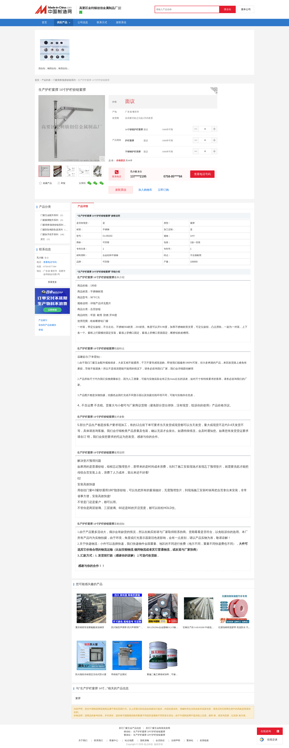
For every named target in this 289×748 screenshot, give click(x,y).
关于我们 (83, 740)
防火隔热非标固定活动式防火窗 (90, 674)
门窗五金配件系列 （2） (52, 215)
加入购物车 (145, 189)
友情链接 (204, 740)
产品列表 (46, 80)
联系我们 (98, 740)
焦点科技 (148, 744)
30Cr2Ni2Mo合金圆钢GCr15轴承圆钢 (164, 627)
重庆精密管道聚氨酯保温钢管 (89, 627)
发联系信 (120, 189)
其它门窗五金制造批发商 (158, 728)
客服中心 (113, 740)
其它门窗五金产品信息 (130, 728)
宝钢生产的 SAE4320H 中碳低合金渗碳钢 (203, 627)
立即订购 (163, 189)
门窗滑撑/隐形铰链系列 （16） (55, 225)
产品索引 (43, 320)
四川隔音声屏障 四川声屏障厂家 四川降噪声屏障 (135, 627)
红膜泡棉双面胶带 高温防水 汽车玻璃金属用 (240, 627)
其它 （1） (46, 239)
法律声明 (175, 740)
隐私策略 (144, 740)
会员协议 (160, 740)
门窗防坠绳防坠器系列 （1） (55, 229)
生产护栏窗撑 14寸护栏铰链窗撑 (149, 731)
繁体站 (190, 740)
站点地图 (129, 740)
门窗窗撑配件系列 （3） (52, 220)
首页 (37, 80)
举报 (61, 183)
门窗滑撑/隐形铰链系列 (64, 80)
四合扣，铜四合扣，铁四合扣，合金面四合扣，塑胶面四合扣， (69, 68)
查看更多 (52, 282)
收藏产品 (45, 183)
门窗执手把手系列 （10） (53, 234)
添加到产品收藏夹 (47, 325)
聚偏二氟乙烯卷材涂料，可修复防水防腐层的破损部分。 (174, 674)
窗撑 (78, 698)
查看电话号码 (202, 174)
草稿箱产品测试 (119, 674)
